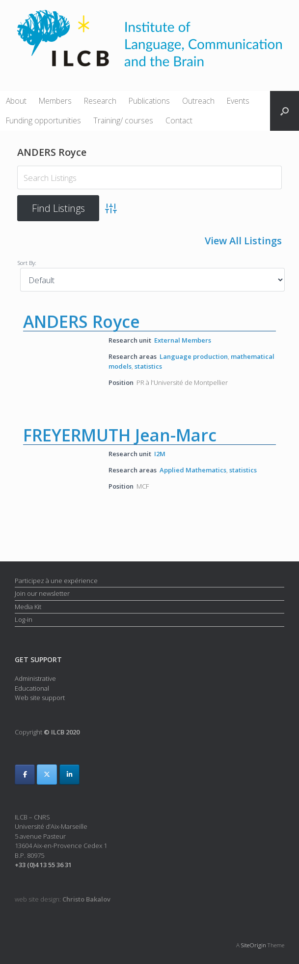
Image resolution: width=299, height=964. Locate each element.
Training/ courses (123, 120)
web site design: (62, 899)
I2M (159, 453)
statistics (148, 366)
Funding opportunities (43, 120)
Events (238, 100)
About (16, 100)
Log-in (23, 619)
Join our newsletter (42, 593)
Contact (178, 120)
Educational (32, 688)
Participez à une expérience (56, 580)
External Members (182, 340)
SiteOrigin (253, 945)
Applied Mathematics (193, 470)
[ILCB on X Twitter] (47, 774)
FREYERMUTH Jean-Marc (120, 435)
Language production (194, 355)
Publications (149, 100)
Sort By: (26, 262)
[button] (284, 111)
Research (100, 100)
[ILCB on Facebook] (25, 774)
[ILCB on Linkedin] (69, 774)
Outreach (198, 100)
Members (55, 100)
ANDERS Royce (81, 321)
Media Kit (28, 606)
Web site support (40, 697)
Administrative (35, 678)
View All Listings (243, 240)
